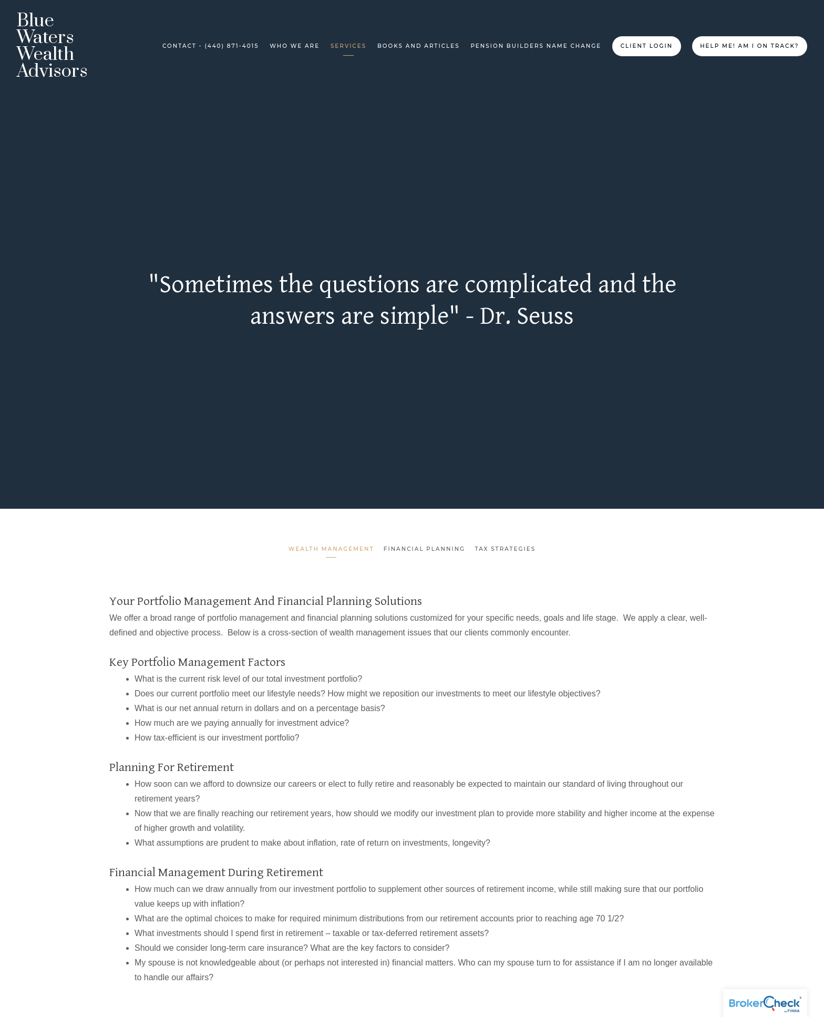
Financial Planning (424, 549)
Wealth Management (330, 549)
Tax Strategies (506, 549)
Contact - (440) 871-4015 (210, 46)
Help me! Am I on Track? (749, 46)
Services (348, 46)
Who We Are (295, 46)
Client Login (647, 46)
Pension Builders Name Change (535, 46)
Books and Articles (418, 46)
